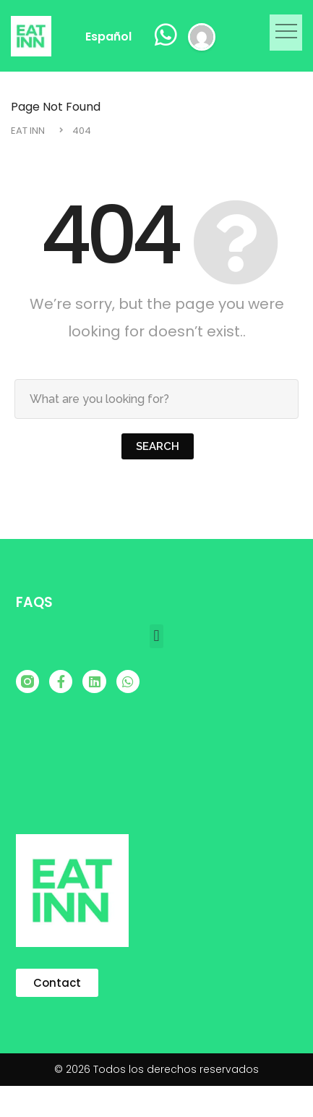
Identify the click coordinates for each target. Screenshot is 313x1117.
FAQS (34, 602)
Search (157, 446)
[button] (286, 32)
